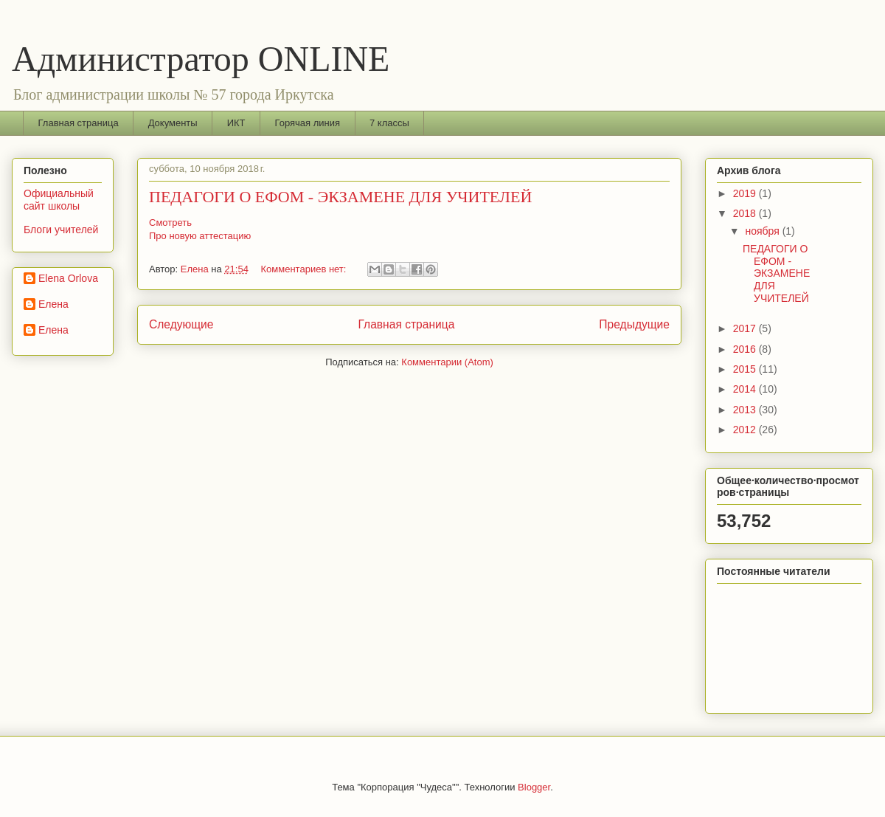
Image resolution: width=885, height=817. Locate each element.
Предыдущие (634, 324)
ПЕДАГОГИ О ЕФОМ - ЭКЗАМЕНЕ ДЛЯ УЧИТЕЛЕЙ (340, 196)
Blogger (534, 787)
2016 (746, 349)
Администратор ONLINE (200, 58)
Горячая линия (308, 122)
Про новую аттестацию (200, 235)
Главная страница (78, 122)
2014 (746, 389)
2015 (746, 369)
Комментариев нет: (305, 269)
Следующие (181, 324)
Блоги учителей (61, 229)
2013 (746, 410)
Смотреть (170, 222)
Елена (53, 304)
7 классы (389, 122)
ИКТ (236, 122)
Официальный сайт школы (59, 199)
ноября (763, 231)
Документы (173, 122)
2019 (746, 193)
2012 (746, 429)
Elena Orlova (68, 278)
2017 (746, 328)
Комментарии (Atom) (447, 362)
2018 (746, 213)
